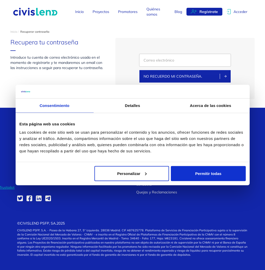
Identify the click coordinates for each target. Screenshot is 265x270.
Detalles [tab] (132, 105)
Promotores (128, 11)
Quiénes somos (153, 12)
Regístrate (208, 11)
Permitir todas (208, 173)
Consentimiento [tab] (54, 105)
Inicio (79, 11)
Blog (178, 11)
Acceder (240, 11)
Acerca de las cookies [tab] (210, 105)
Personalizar (132, 173)
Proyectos (101, 11)
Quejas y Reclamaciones (156, 192)
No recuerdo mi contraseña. (185, 76)
